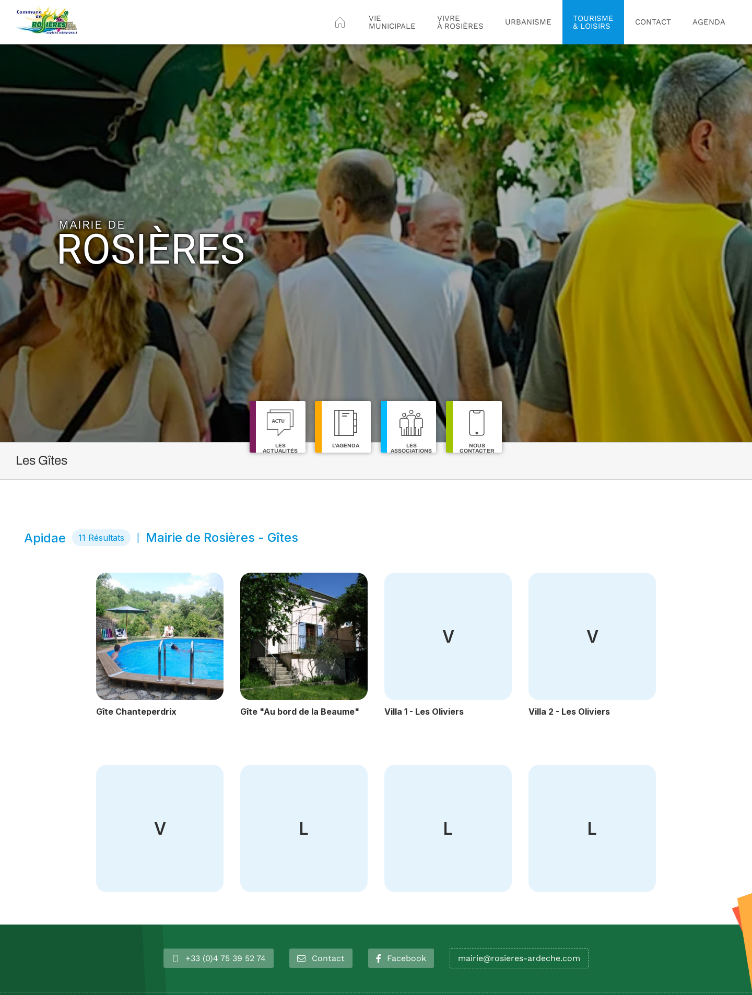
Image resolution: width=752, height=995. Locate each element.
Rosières (150, 243)
